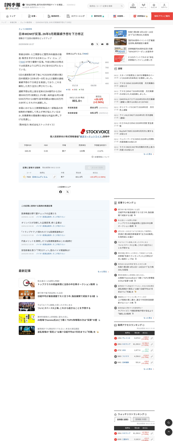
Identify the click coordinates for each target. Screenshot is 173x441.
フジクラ (125, 356)
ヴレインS (126, 338)
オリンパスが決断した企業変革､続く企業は (41, 222)
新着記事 (13, 22)
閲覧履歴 (133, 6)
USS (124, 350)
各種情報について (102, 157)
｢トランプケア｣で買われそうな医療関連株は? (42, 232)
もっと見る (102, 272)
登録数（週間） (123, 419)
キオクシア (126, 344)
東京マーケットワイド (91, 136)
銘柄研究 (54, 16)
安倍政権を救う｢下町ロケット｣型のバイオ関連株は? (45, 250)
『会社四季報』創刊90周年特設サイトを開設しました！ (45, 5)
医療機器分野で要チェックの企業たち (38, 213)
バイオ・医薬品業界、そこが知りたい (50, 217)
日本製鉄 (125, 362)
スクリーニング (76, 16)
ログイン (164, 6)
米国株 (118, 16)
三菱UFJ (125, 439)
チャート (143, 6)
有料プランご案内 (162, 16)
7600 (85, 54)
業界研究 (97, 16)
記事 (32, 16)
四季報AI (141, 16)
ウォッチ (154, 6)
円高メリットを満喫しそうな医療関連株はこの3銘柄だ (46, 241)
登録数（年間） (141, 419)
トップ (10, 16)
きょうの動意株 (26, 22)
